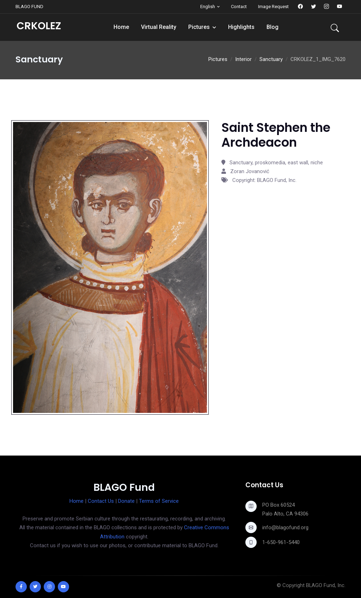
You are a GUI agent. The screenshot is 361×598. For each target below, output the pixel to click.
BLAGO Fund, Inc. (325, 585)
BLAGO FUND (29, 6)
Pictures (199, 27)
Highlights (241, 27)
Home (121, 27)
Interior (243, 59)
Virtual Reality (158, 27)
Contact (239, 6)
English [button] (207, 6)
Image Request (273, 6)
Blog (273, 27)
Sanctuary (271, 59)
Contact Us (101, 501)
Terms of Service (159, 501)
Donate (126, 501)
